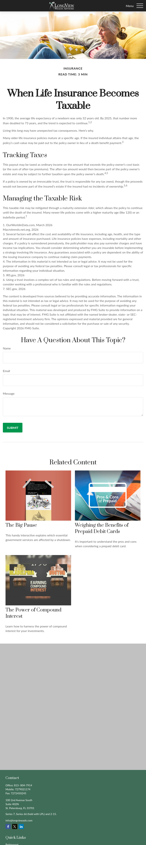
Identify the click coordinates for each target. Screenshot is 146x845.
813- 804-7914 (23, 785)
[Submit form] (12, 427)
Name (7, 348)
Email (6, 371)
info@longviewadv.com (19, 820)
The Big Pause (21, 525)
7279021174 (22, 789)
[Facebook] (8, 826)
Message (9, 393)
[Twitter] (14, 826)
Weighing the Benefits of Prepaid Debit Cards (102, 528)
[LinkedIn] (21, 826)
